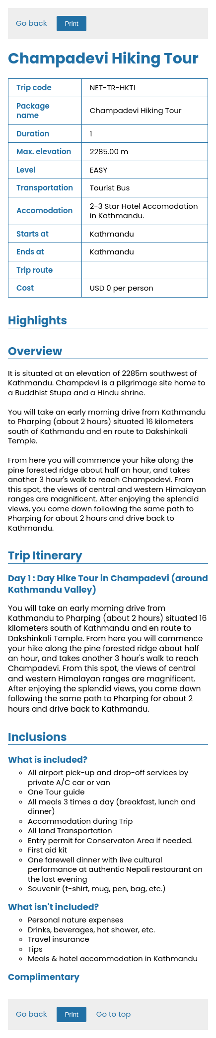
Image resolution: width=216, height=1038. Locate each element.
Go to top (113, 1014)
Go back (31, 23)
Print (71, 23)
